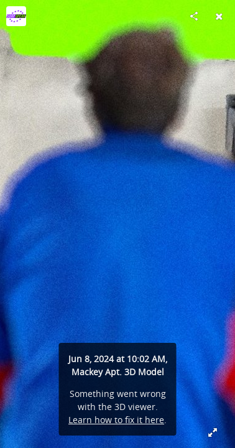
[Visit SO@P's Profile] (16, 16)
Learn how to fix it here (116, 420)
